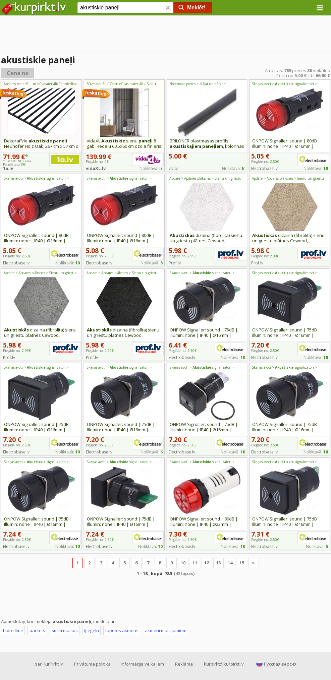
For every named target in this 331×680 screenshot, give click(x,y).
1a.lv (8, 168)
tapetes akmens (122, 630)
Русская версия (280, 664)
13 (218, 563)
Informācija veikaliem (142, 664)
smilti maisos (65, 630)
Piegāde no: (265, 161)
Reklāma (184, 664)
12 (206, 563)
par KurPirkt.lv (49, 664)
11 (194, 563)
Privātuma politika (92, 664)
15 (241, 563)
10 (183, 563)
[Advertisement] (165, 35)
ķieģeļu (91, 630)
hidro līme (13, 630)
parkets (37, 630)
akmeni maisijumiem (165, 630)
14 (230, 563)
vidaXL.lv (96, 168)
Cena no (18, 73)
